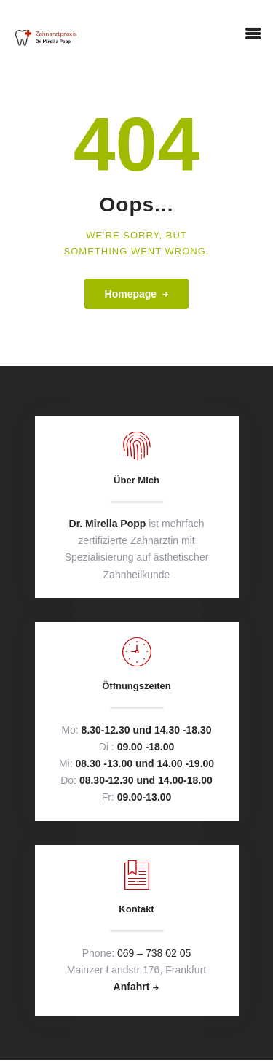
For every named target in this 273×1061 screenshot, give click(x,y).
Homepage (131, 294)
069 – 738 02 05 (154, 953)
